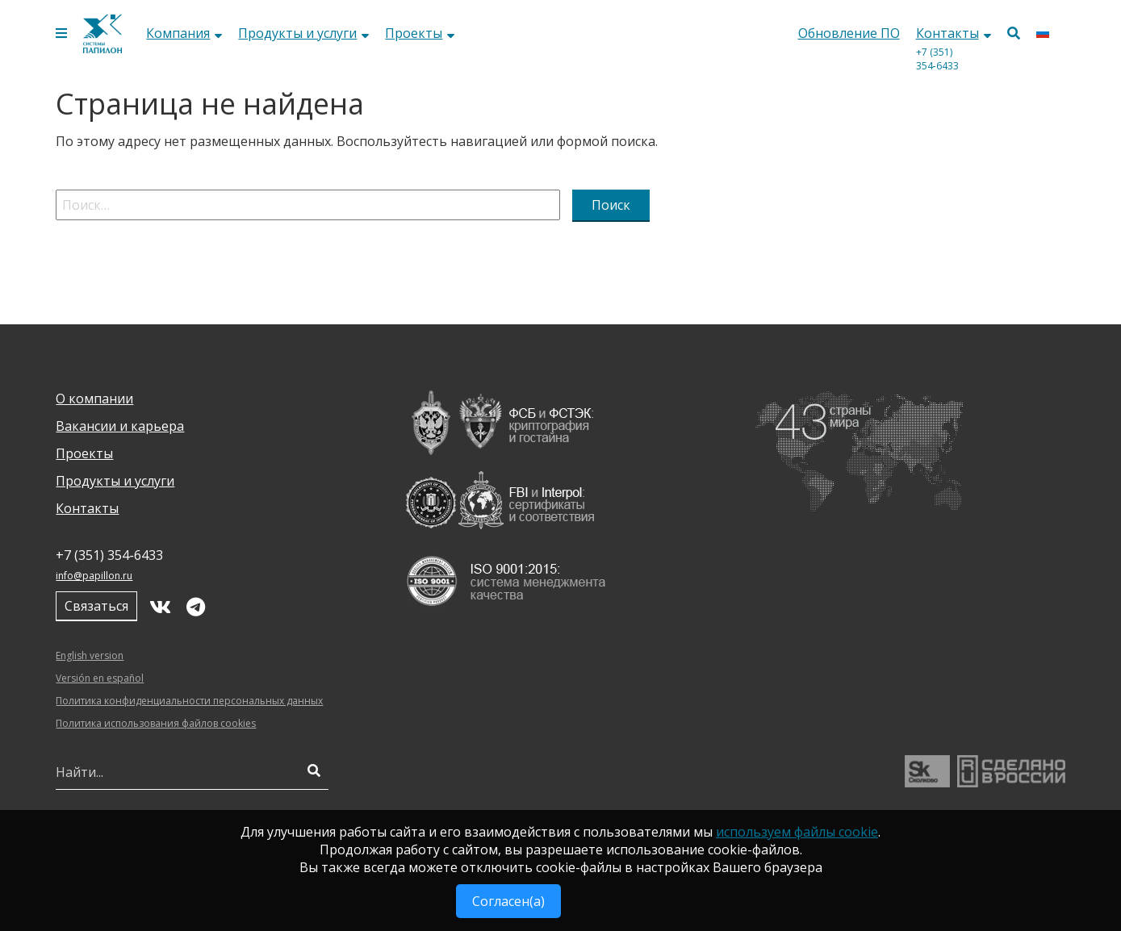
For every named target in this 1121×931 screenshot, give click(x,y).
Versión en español (100, 678)
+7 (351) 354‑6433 (937, 59)
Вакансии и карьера (120, 426)
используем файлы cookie (797, 832)
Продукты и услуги (303, 33)
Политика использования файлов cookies (156, 723)
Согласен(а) (508, 901)
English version (89, 655)
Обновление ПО (849, 33)
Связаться (96, 606)
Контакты (953, 33)
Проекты (419, 33)
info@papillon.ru (94, 575)
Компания (184, 33)
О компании (94, 398)
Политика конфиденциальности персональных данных (189, 701)
